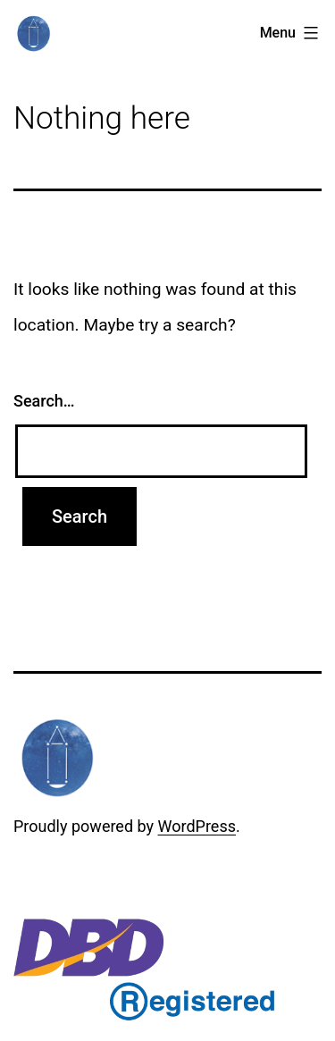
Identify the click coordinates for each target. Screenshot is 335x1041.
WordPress (197, 826)
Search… (44, 400)
